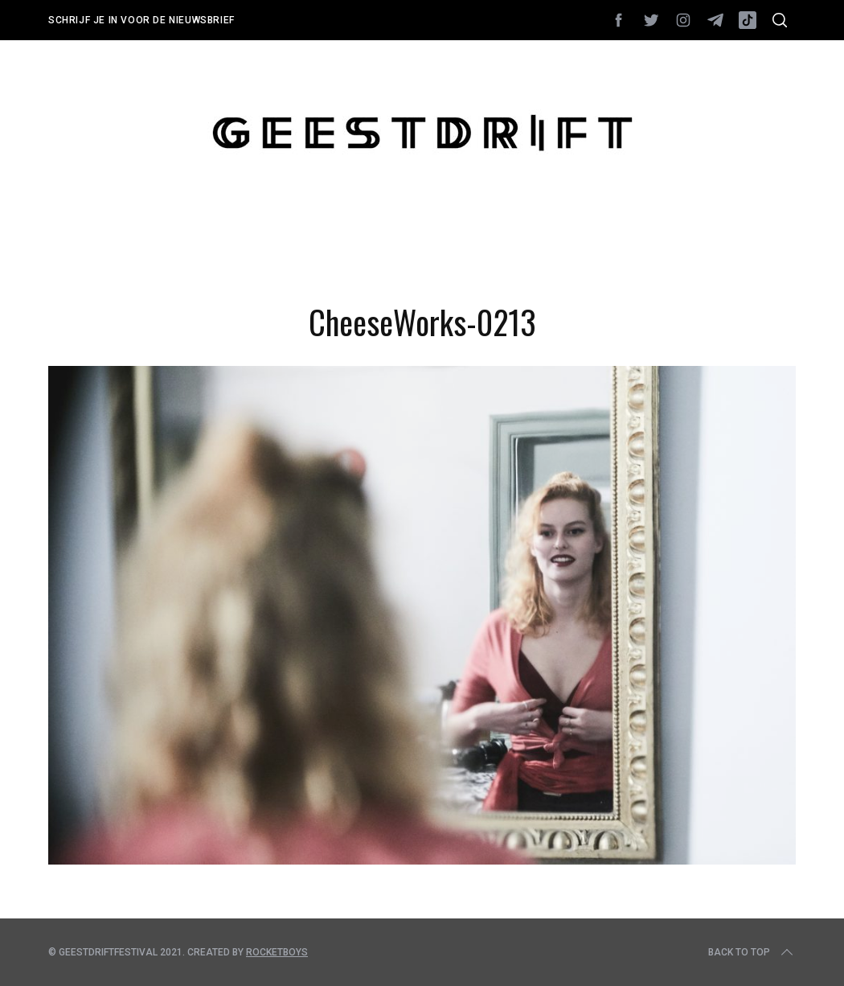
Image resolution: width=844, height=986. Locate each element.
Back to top (752, 952)
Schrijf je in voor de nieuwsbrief (141, 20)
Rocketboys (277, 952)
